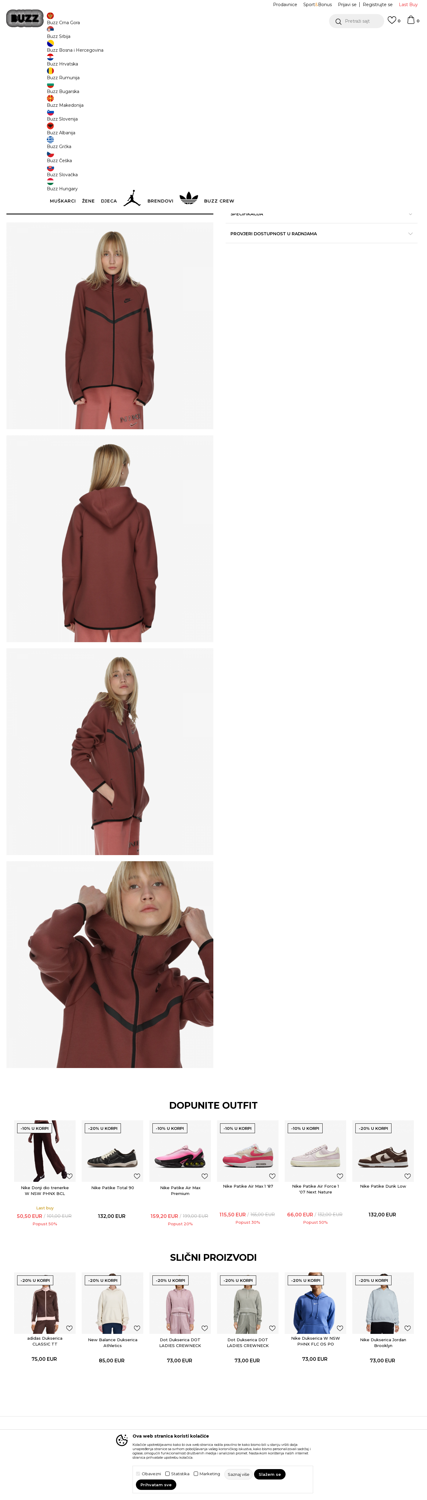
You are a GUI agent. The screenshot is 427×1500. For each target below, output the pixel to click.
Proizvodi (109, 49)
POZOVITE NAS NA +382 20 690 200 (55, 39)
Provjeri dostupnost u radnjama (305, 264)
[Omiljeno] (394, 23)
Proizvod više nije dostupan (273, 130)
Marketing (210, 1474)
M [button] (281, 101)
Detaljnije (368, 231)
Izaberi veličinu (243, 91)
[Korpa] (412, 22)
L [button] (303, 101)
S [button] (258, 101)
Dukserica (147, 49)
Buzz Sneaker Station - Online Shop (65, 49)
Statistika (180, 1474)
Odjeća (128, 49)
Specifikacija (305, 244)
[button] (356, 21)
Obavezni (151, 1474)
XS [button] (235, 101)
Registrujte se (378, 4)
